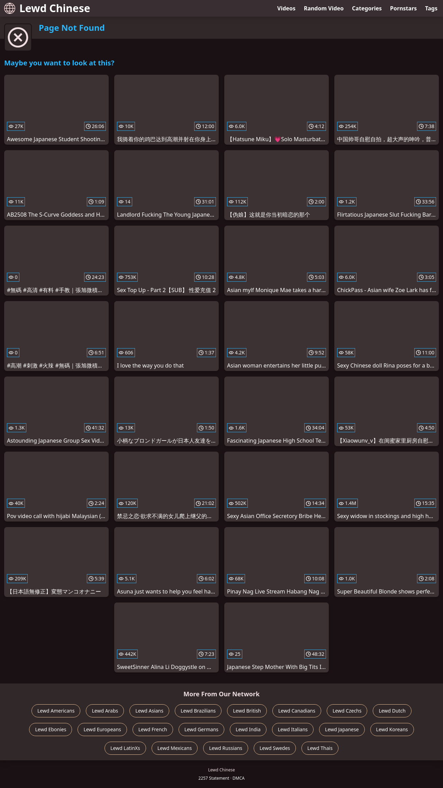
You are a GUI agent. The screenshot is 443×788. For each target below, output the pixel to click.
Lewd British (247, 710)
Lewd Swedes (275, 748)
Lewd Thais (320, 748)
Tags (431, 8)
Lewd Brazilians (198, 710)
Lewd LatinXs (125, 748)
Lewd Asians (149, 710)
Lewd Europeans (102, 729)
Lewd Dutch (392, 710)
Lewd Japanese (342, 729)
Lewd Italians (293, 729)
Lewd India (248, 729)
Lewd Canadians (296, 710)
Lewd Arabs (105, 710)
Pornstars (403, 8)
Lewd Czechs (347, 710)
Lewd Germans (201, 729)
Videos (286, 8)
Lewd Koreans (392, 729)
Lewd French (152, 729)
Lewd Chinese (47, 8)
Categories (367, 8)
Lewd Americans (55, 710)
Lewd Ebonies (50, 729)
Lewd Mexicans (174, 748)
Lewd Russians (225, 748)
